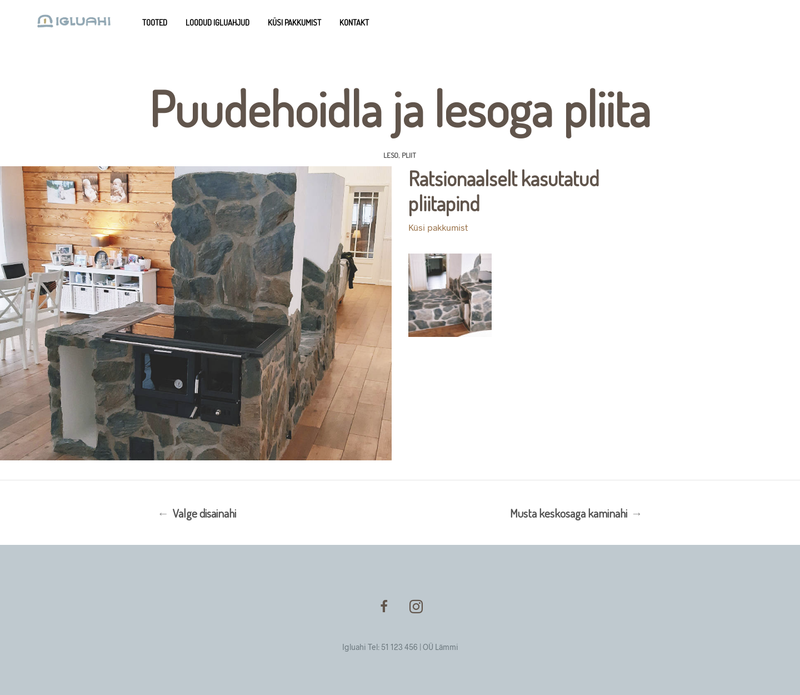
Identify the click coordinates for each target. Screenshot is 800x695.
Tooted (154, 22)
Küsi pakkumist (294, 22)
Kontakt (354, 22)
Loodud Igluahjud (217, 22)
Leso (390, 155)
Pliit (409, 155)
